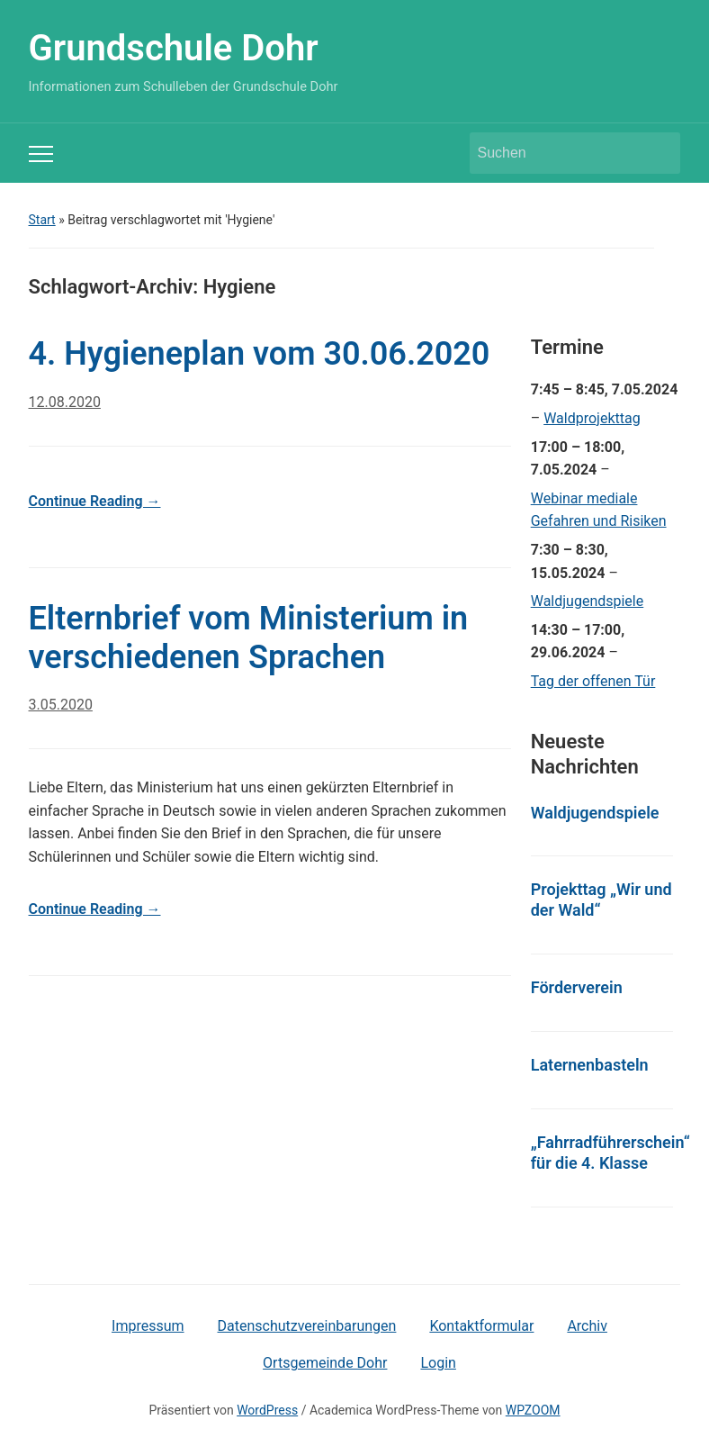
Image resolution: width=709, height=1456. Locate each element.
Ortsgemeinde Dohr (325, 1362)
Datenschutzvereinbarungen (307, 1325)
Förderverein (577, 987)
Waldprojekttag (592, 418)
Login (437, 1362)
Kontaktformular (481, 1325)
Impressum (148, 1325)
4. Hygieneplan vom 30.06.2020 (259, 354)
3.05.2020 (61, 704)
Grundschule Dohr (174, 48)
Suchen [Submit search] (657, 153)
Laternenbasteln (590, 1064)
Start (42, 220)
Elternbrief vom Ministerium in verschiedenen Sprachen (249, 638)
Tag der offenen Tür (593, 681)
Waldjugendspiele (587, 601)
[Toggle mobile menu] (41, 154)
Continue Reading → (95, 501)
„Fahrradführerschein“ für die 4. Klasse (610, 1152)
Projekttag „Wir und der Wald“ (601, 899)
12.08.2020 (65, 402)
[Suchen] (559, 153)
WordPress (267, 1410)
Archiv (587, 1325)
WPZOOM (533, 1410)
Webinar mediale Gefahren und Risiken (599, 510)
